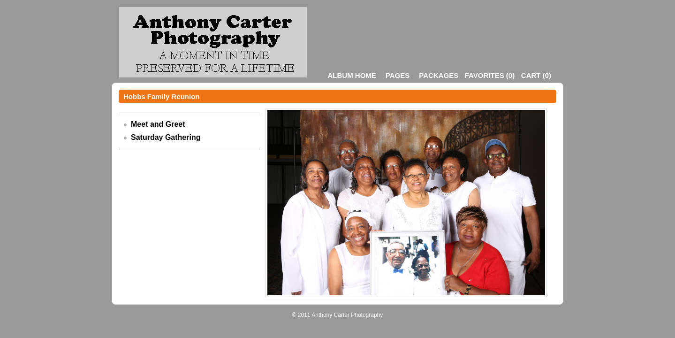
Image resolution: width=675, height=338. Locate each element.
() (490, 75)
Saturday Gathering (165, 137)
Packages (438, 75)
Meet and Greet (158, 124)
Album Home (352, 75)
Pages (398, 75)
